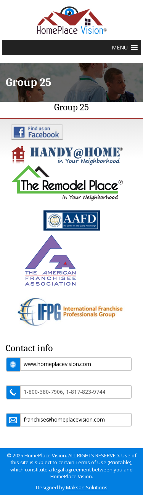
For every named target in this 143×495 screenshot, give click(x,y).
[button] (120, 47)
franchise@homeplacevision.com (64, 419)
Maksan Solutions (87, 487)
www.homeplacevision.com (57, 364)
